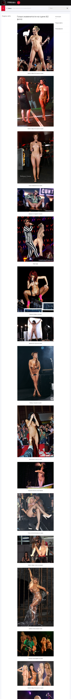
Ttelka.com (11, 2)
